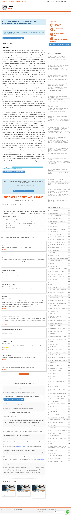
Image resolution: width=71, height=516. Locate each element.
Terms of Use (53, 509)
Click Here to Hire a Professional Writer (23, 190)
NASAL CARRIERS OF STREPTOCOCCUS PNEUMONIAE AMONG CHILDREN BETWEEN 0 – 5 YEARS (58, 76)
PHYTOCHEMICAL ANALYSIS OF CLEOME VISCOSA (57, 159)
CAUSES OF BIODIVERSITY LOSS (56, 99)
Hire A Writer (47, 509)
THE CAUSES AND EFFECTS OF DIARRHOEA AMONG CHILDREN (58, 166)
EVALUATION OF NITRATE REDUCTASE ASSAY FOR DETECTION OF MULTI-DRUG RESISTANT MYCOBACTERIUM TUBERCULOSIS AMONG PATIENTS (58, 150)
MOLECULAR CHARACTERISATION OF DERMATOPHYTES (12, 168)
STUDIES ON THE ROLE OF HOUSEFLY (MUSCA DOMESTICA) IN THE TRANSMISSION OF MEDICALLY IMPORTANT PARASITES (59, 84)
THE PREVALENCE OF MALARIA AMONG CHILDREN (57, 170)
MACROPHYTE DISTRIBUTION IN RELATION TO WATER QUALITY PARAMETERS (59, 192)
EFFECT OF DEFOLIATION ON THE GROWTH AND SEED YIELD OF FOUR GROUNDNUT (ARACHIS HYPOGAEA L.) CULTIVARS (59, 133)
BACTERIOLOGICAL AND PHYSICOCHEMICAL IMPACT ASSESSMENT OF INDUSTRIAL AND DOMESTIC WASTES (58, 137)
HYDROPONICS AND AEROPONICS (56, 111)
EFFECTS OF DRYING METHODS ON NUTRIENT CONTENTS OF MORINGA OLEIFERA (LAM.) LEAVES (59, 120)
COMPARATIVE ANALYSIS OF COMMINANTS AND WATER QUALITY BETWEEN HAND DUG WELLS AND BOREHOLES (59, 162)
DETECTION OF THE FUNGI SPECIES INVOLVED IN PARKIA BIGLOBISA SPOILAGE (59, 66)
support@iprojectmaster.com (7, 1)
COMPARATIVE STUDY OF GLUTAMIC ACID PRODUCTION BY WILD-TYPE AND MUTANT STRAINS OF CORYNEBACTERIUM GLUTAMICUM (58, 141)
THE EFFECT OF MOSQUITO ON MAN (57, 181)
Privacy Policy (39, 511)
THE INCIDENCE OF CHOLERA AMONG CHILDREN (57, 102)
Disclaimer (44, 511)
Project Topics (42, 509)
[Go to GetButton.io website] (67, 514)
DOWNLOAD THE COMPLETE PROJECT (13, 38)
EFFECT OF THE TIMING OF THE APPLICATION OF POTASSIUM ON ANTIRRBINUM (58, 109)
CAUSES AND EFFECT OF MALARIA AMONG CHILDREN (58, 173)
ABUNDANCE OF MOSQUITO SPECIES (57, 187)
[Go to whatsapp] (67, 512)
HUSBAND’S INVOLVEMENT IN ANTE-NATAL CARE (58, 62)
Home (3, 13)
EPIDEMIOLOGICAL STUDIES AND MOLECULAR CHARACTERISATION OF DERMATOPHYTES (29, 13)
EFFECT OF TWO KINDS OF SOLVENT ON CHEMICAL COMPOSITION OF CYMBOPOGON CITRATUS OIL (58, 124)
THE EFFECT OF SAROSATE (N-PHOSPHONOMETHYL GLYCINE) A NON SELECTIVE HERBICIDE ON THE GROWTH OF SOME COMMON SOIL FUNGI (59, 92)
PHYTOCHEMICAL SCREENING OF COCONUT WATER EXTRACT (58, 176)
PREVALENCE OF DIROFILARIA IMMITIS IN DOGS (58, 184)
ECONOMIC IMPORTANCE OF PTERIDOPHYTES (59, 189)
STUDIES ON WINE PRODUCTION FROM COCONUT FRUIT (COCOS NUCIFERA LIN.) (57, 88)
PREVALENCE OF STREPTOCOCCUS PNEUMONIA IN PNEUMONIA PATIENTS (56, 57)
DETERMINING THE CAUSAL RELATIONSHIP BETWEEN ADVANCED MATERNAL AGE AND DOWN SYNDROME (59, 196)
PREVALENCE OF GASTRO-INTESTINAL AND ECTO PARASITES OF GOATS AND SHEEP (58, 80)
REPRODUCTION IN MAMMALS (55, 179)
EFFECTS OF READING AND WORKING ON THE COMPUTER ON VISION (59, 105)
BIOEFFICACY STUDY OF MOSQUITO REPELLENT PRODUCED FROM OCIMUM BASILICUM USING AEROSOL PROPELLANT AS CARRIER (58, 115)
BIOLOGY (8, 13)
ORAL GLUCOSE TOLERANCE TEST (56, 59)
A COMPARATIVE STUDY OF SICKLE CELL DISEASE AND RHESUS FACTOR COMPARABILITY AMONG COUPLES (58, 200)
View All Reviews (24, 374)
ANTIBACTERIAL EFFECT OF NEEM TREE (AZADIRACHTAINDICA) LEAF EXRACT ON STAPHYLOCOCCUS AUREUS (57, 155)
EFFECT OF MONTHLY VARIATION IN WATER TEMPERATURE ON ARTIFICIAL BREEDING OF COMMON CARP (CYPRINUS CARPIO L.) (58, 128)
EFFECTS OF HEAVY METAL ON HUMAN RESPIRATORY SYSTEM (57, 97)
